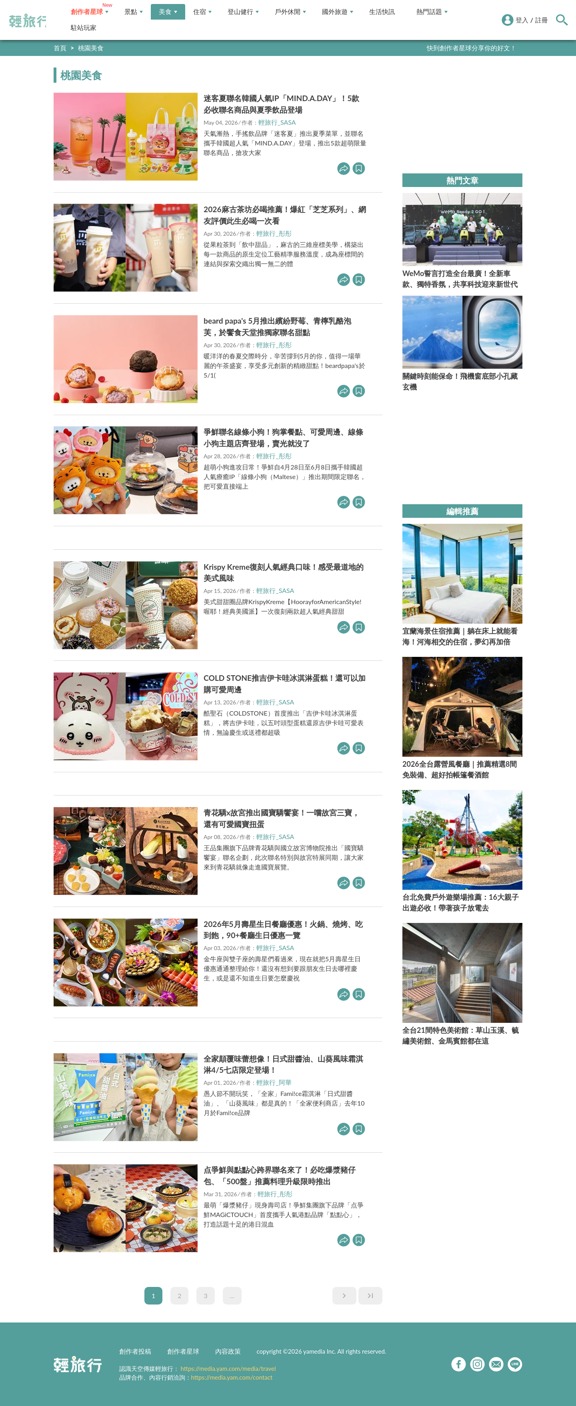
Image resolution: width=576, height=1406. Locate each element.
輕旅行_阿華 (273, 1082)
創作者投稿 (135, 1351)
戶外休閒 (290, 11)
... (232, 1295)
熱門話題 (432, 11)
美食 (168, 11)
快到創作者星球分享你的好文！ (471, 48)
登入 (522, 20)
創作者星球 (89, 11)
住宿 (202, 11)
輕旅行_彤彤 (273, 233)
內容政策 (228, 1351)
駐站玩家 (83, 27)
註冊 (541, 20)
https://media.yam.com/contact (232, 1377)
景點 (133, 11)
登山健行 (243, 11)
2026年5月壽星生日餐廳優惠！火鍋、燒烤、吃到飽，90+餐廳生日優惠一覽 (283, 929)
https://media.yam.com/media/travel (228, 1368)
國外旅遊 (337, 11)
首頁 (60, 48)
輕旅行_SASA (277, 122)
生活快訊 (382, 11)
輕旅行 (29, 20)
